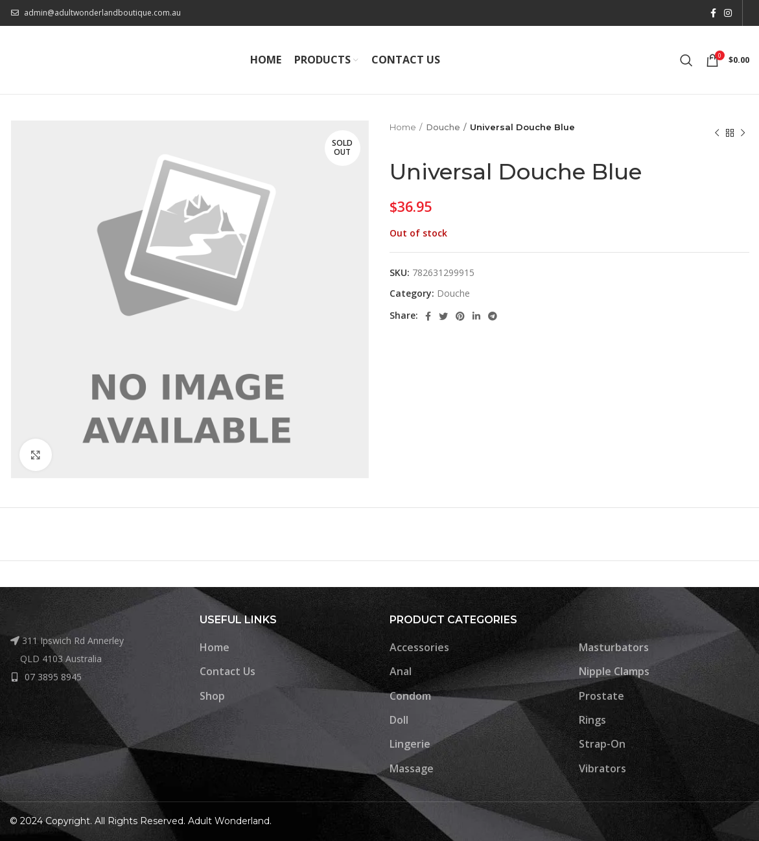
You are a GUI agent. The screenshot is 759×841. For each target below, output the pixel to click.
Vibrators (602, 768)
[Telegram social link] (492, 316)
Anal (401, 671)
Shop (212, 696)
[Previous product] (716, 133)
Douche (443, 127)
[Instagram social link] (728, 13)
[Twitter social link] (443, 316)
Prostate (601, 696)
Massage (412, 768)
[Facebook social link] (713, 13)
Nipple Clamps (614, 671)
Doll (399, 720)
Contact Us (227, 671)
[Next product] (742, 133)
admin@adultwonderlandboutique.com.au (102, 12)
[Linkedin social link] (476, 316)
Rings (592, 720)
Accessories (419, 647)
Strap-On (602, 744)
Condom (410, 696)
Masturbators (614, 647)
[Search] (686, 60)
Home (403, 127)
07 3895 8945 (53, 677)
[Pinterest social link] (460, 316)
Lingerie (410, 744)
